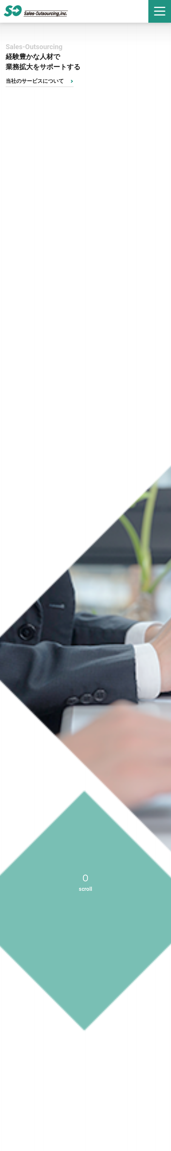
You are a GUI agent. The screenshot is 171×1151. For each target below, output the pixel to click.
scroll (85, 889)
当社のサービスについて (35, 81)
